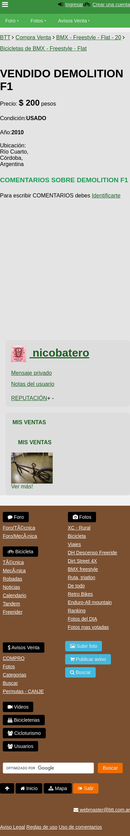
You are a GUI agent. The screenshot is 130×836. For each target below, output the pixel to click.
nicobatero (50, 353)
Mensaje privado (31, 373)
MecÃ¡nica (14, 570)
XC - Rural (79, 528)
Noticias (11, 587)
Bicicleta (20, 551)
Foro (10, 20)
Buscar (10, 683)
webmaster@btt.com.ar (101, 810)
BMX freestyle (83, 569)
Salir (86, 788)
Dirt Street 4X (82, 561)
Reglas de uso (42, 827)
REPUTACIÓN (29, 398)
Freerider (13, 612)
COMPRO (14, 658)
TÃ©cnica (13, 562)
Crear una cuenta (111, 4)
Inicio (29, 788)
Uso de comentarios (80, 827)
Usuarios (20, 746)
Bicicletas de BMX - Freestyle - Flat (43, 48)
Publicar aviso (88, 659)
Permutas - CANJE (23, 691)
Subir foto (83, 646)
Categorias (14, 675)
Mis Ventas (29, 422)
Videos (18, 707)
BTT (5, 37)
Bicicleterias (24, 720)
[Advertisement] (65, 269)
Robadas (12, 579)
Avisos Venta (72, 20)
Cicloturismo (24, 733)
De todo (76, 586)
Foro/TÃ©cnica (19, 528)
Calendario (14, 595)
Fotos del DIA (82, 619)
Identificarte (106, 195)
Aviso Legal (12, 827)
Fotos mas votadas (88, 627)
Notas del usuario (32, 384)
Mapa (58, 788)
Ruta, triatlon (81, 577)
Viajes (74, 544)
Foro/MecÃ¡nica (20, 536)
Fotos (37, 20)
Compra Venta (33, 37)
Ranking (77, 610)
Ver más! (22, 486)
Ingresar (74, 4)
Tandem (11, 603)
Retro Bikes (80, 594)
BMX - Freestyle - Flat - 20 (88, 37)
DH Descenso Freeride (92, 552)
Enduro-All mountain (90, 602)
